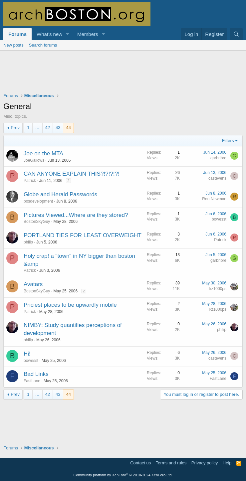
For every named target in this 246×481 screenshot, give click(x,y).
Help (227, 462)
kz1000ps (217, 288)
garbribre (218, 158)
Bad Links (36, 374)
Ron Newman (214, 199)
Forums (17, 34)
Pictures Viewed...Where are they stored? (76, 215)
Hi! (27, 354)
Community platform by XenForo (123, 475)
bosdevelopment (38, 201)
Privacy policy (204, 462)
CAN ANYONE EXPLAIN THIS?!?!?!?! (72, 174)
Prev (15, 127)
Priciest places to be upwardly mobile (70, 305)
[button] (67, 34)
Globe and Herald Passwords (60, 194)
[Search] (236, 34)
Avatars (33, 284)
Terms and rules (171, 462)
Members (87, 34)
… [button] (37, 127)
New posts (13, 45)
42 (47, 127)
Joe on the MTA (43, 153)
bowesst (219, 219)
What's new (49, 34)
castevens (217, 178)
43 (58, 127)
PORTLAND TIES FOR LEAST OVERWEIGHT (82, 235)
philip (28, 242)
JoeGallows (34, 160)
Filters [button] (228, 140)
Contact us (140, 462)
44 (68, 127)
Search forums (43, 45)
